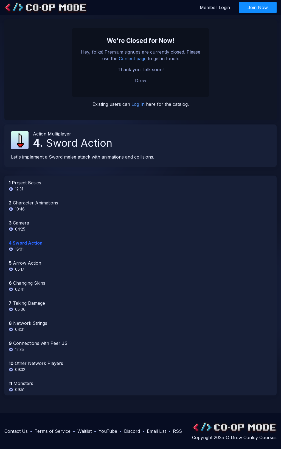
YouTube (108, 431)
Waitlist (84, 431)
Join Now (258, 7)
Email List (156, 431)
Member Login (215, 7)
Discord (132, 431)
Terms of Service (53, 431)
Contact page (133, 58)
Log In (138, 104)
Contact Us (16, 431)
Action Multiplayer (52, 134)
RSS (177, 431)
